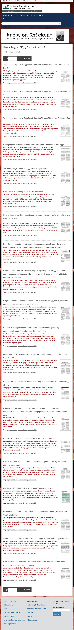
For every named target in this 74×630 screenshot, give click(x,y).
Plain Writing (8, 605)
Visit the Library (33, 11)
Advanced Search (5, 26)
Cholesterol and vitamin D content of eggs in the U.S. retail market (28, 438)
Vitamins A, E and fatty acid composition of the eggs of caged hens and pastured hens (36, 539)
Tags (11, 52)
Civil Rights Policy (10, 624)
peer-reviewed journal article (27, 83)
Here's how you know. (41, 1)
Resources (6, 19)
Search (18, 52)
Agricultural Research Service (37, 609)
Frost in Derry (38, 15)
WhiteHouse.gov (32, 620)
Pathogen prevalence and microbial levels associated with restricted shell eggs (33, 145)
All (6, 52)
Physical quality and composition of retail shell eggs (23, 192)
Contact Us (20, 11)
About (10, 15)
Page (11, 58)
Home (5, 15)
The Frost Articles (20, 15)
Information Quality (33, 601)
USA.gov (29, 616)
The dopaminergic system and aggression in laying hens (25, 169)
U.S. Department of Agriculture (20, 8)
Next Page (27, 58)
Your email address (58, 607)
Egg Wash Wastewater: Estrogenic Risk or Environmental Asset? (28, 488)
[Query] (31, 23)
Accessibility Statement (12, 612)
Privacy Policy (9, 616)
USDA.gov (30, 612)
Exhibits (29, 15)
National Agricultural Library (23, 6)
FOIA (6, 609)
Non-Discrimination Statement (14, 620)
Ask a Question (9, 11)
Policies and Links (10, 601)
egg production (12, 83)
